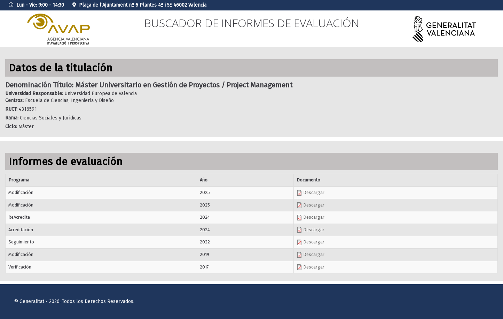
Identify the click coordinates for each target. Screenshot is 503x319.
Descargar (310, 192)
